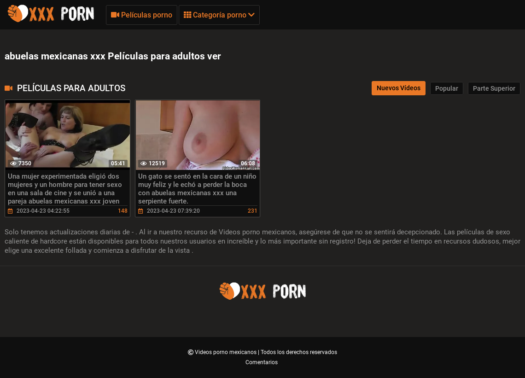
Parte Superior (494, 88)
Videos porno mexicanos (226, 352)
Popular (446, 88)
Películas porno (141, 15)
